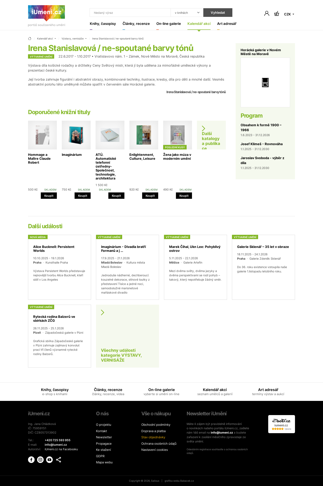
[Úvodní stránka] (46, 16)
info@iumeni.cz (222, 432)
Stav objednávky (153, 437)
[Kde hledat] (184, 12)
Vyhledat (215, 13)
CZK (288, 14)
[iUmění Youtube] (50, 459)
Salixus (155, 480)
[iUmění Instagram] (40, 459)
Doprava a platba (153, 431)
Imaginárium (72, 155)
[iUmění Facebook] (31, 459)
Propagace (104, 444)
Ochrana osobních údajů (159, 444)
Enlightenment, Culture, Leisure (142, 157)
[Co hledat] (129, 12)
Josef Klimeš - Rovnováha (262, 144)
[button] (58, 459)
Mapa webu (104, 462)
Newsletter (104, 437)
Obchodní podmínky (155, 425)
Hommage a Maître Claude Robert (39, 158)
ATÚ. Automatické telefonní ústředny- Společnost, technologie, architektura (106, 166)
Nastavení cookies (154, 450)
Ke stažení (103, 450)
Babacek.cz (187, 480)
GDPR (100, 456)
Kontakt (101, 431)
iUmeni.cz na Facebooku (61, 449)
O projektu (103, 425)
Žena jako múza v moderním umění (177, 157)
